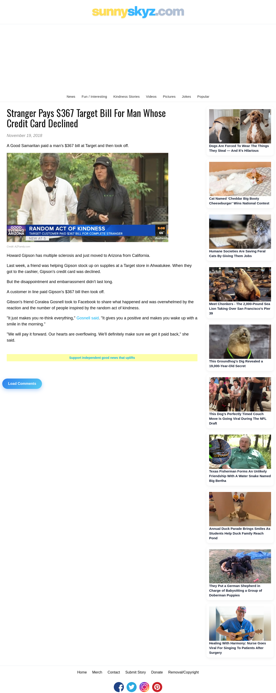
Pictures (169, 96)
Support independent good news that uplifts (102, 357)
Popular (203, 96)
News (71, 96)
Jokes (186, 96)
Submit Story (135, 672)
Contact (113, 672)
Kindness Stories (126, 96)
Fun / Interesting (94, 96)
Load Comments (22, 383)
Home (82, 672)
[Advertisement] (138, 57)
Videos (151, 96)
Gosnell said (88, 318)
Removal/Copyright (183, 672)
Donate (157, 672)
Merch (97, 672)
